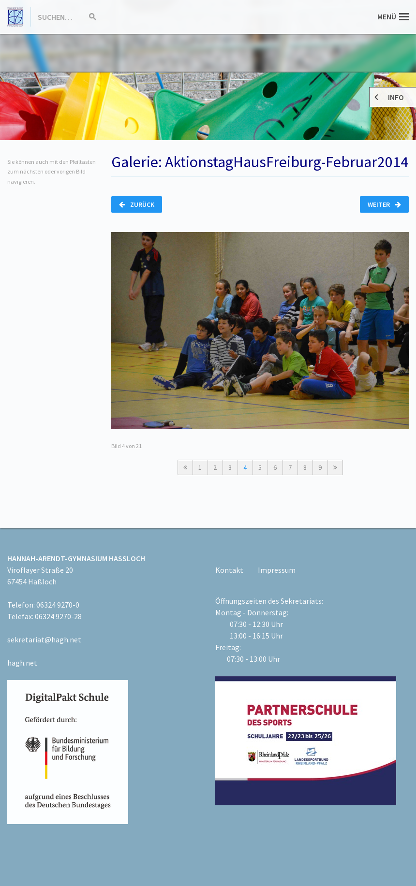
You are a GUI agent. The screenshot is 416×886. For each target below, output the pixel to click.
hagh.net (22, 663)
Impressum (277, 570)
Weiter (384, 204)
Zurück (136, 204)
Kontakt (229, 570)
